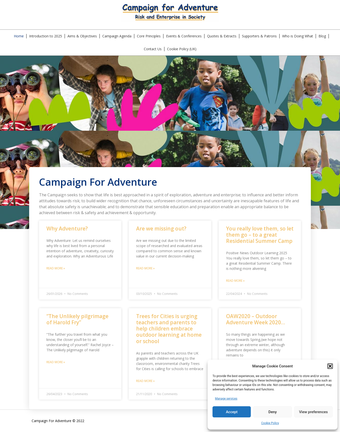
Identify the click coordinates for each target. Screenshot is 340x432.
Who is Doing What (297, 36)
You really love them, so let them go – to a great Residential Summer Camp (260, 234)
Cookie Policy (270, 423)
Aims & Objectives (82, 36)
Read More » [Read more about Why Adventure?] (55, 268)
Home (19, 36)
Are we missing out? (161, 228)
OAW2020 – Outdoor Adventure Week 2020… (255, 319)
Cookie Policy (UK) (181, 49)
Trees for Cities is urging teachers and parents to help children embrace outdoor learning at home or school (169, 329)
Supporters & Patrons (259, 36)
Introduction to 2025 (45, 36)
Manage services (226, 398)
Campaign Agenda (116, 36)
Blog (322, 36)
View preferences (313, 412)
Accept (231, 412)
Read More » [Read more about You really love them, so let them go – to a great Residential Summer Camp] (235, 281)
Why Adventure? (67, 228)
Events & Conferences (184, 36)
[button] (330, 366)
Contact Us (153, 49)
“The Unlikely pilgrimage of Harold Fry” (77, 319)
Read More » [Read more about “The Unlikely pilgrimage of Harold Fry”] (55, 362)
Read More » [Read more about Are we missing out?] (145, 268)
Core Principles (149, 36)
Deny (272, 412)
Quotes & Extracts (221, 36)
